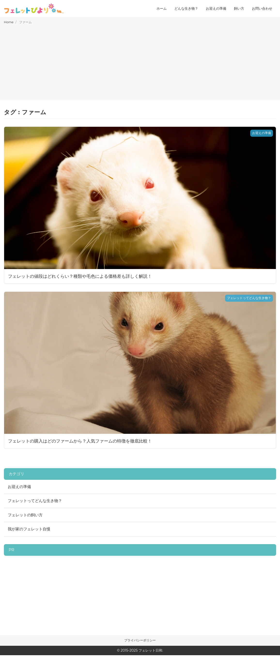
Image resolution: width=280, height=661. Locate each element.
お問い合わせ (262, 8)
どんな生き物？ (186, 8)
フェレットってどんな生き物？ (35, 500)
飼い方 (239, 8)
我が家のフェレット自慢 (29, 529)
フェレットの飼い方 (25, 515)
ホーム (161, 8)
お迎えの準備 (216, 8)
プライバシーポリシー (140, 640)
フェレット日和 (150, 650)
